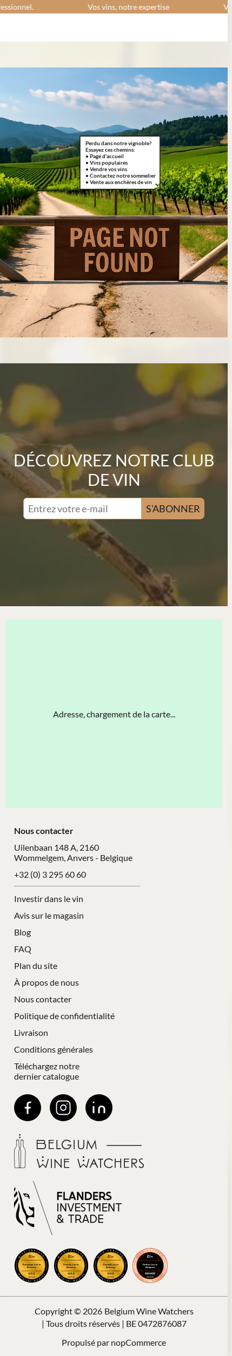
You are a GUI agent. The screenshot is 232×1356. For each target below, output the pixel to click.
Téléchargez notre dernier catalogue (46, 1071)
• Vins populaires (106, 162)
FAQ (22, 949)
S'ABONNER (173, 508)
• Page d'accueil (104, 156)
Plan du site (35, 965)
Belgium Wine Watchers (149, 1311)
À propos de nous (46, 982)
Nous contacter (42, 999)
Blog (22, 932)
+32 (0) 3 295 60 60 (50, 874)
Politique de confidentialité (64, 1016)
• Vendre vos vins (106, 169)
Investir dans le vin (48, 898)
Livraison (31, 1032)
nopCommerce (138, 1342)
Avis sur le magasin (49, 915)
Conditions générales (53, 1049)
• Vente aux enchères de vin (118, 182)
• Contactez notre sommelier (120, 175)
